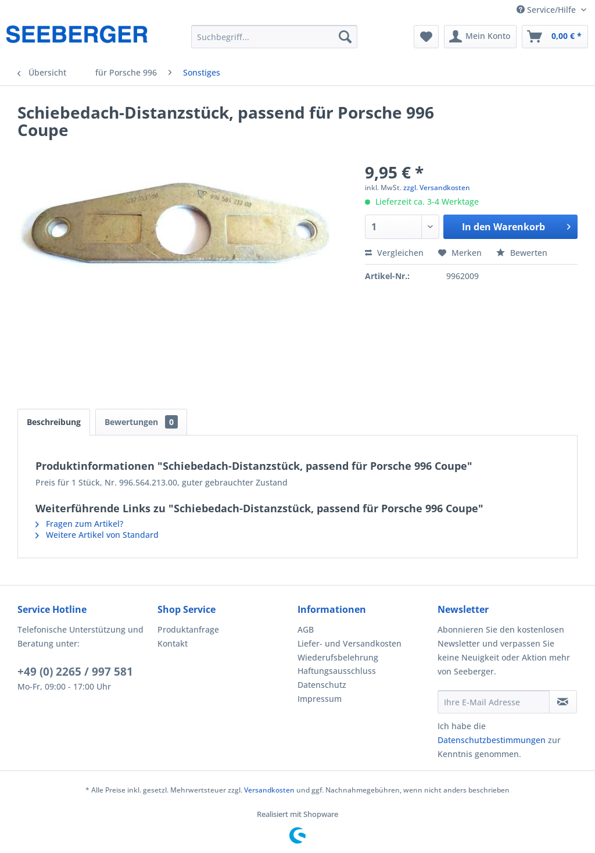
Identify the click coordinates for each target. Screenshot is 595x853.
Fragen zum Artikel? (79, 523)
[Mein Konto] (480, 36)
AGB (306, 629)
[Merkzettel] (426, 36)
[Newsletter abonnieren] (563, 701)
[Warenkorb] (555, 36)
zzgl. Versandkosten (436, 187)
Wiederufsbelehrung (338, 657)
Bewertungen (141, 422)
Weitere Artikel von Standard (97, 534)
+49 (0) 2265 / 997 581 (75, 671)
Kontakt (172, 643)
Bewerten (521, 252)
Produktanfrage (188, 629)
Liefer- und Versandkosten (350, 643)
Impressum (320, 698)
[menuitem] (274, 36)
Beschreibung (54, 421)
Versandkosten (269, 790)
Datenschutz (322, 684)
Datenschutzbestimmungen (492, 739)
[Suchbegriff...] (274, 36)
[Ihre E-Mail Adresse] (494, 701)
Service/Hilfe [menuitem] (547, 9)
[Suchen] (345, 36)
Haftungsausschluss (337, 670)
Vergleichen (394, 252)
